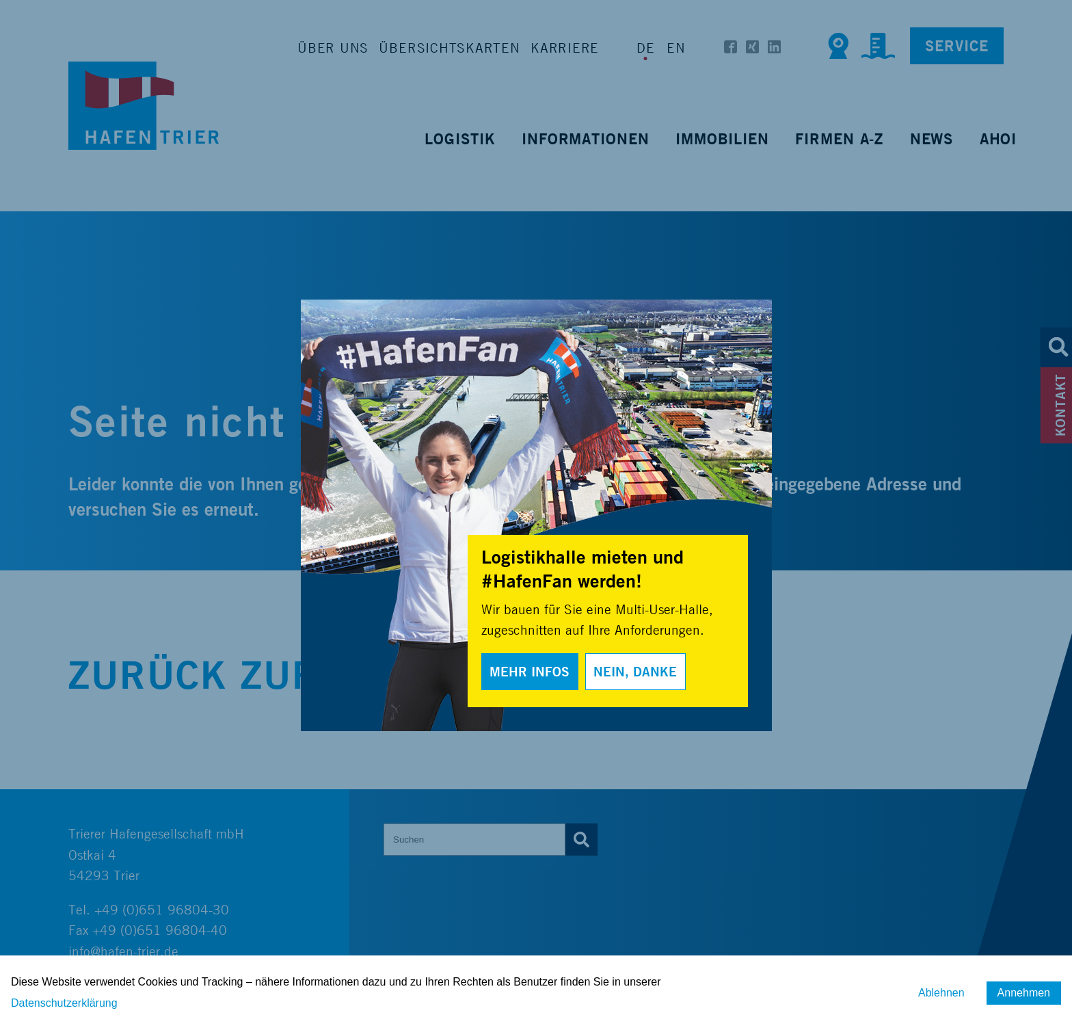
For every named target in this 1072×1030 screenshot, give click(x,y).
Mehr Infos (530, 671)
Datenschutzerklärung (64, 1003)
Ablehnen (941, 993)
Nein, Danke (635, 671)
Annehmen (1023, 993)
